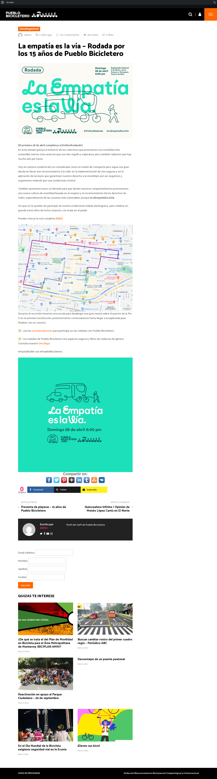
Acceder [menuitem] (10, 2)
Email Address (26, 552)
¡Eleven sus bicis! (89, 745)
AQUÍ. (59, 218)
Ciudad (22, 577)
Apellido (22, 569)
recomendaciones (42, 331)
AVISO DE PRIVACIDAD (29, 773)
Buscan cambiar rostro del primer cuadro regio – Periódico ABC (105, 641)
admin (27, 35)
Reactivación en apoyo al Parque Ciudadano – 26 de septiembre (40, 696)
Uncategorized (29, 29)
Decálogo (44, 343)
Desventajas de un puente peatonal (101, 659)
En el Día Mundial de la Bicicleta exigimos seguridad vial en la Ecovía (42, 747)
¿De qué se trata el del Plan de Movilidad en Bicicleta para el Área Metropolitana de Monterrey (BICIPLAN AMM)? (45, 643)
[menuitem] (2, 2)
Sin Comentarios (69, 35)
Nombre (23, 561)
